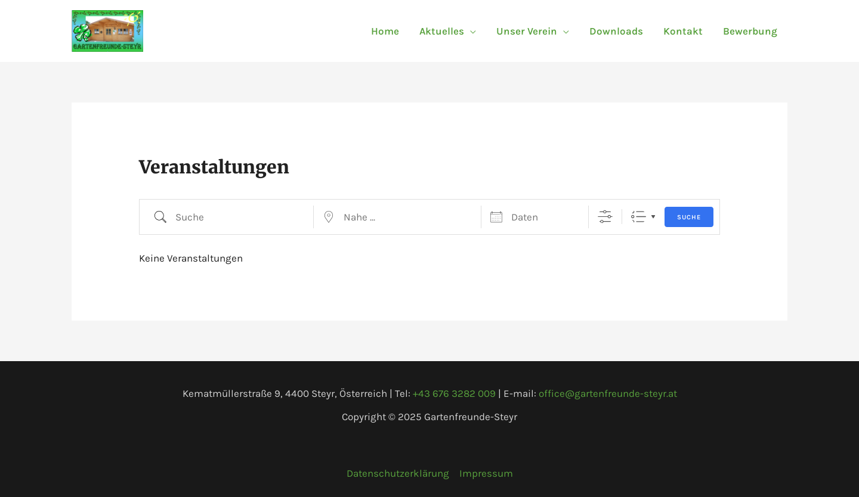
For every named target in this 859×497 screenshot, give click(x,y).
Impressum (486, 473)
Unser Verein (526, 31)
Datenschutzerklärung (398, 473)
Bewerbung (750, 31)
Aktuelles (441, 31)
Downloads (616, 31)
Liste (638, 216)
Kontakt (683, 31)
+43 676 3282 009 (454, 393)
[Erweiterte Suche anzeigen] (605, 216)
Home (385, 31)
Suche (689, 217)
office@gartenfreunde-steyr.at (608, 393)
